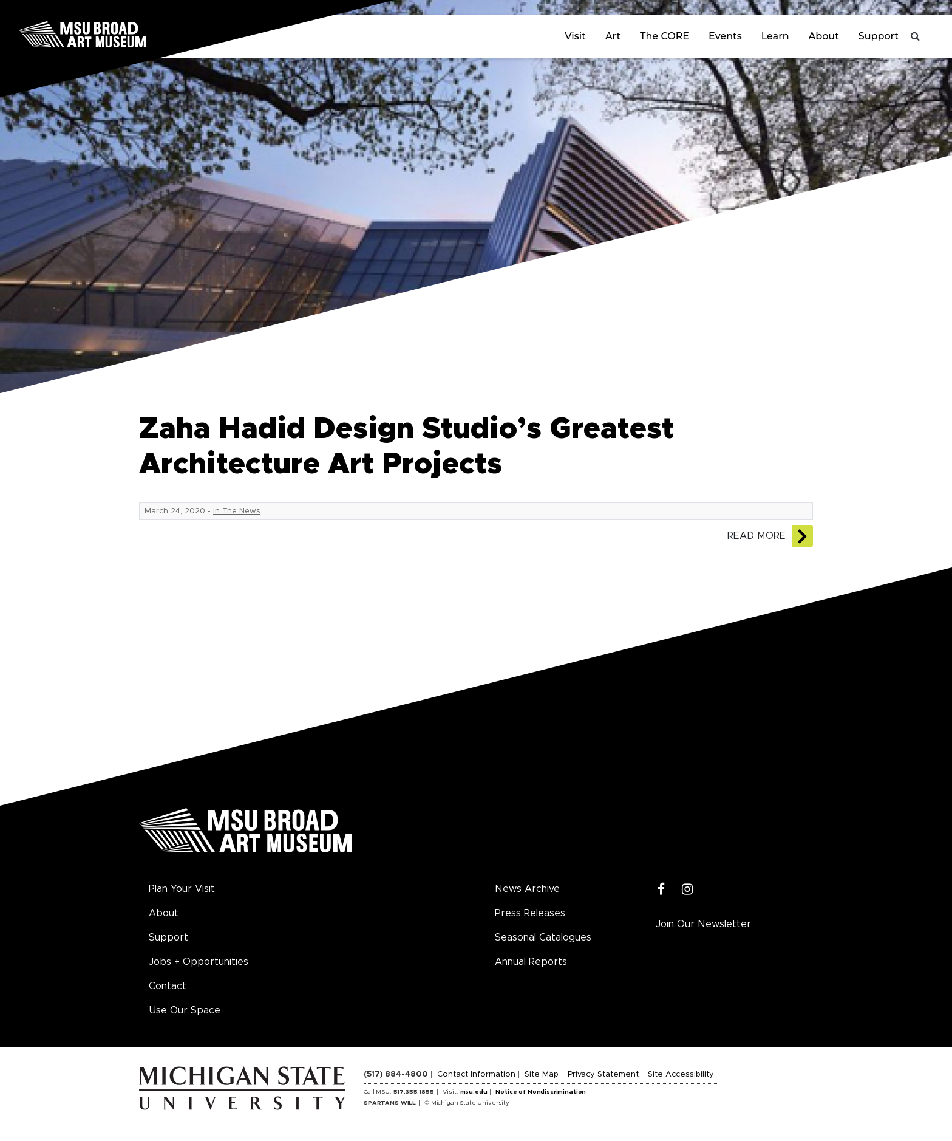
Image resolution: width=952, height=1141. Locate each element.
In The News (236, 511)
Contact (167, 986)
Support (878, 36)
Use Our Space (184, 1010)
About (824, 36)
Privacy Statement (603, 1074)
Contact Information (476, 1074)
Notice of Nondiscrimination (540, 1092)
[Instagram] (688, 890)
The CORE (664, 36)
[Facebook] (661, 890)
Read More (756, 536)
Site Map (542, 1074)
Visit (575, 36)
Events (725, 36)
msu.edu (474, 1092)
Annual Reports (531, 962)
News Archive (527, 889)
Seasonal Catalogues (543, 937)
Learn (775, 36)
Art (612, 36)
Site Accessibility (681, 1074)
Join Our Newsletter (703, 924)
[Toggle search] (915, 36)
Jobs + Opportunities (198, 962)
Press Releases (530, 913)
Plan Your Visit (182, 889)
